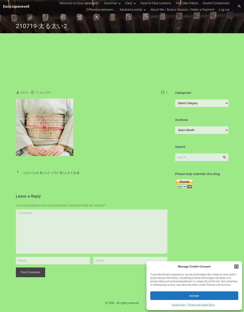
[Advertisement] (122, 62)
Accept (194, 295)
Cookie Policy (179, 304)
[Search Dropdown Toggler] (239, 6)
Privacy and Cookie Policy (201, 304)
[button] (236, 266)
